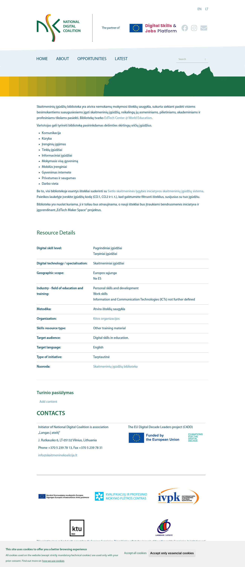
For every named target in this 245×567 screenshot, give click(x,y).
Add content (48, 402)
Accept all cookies (135, 555)
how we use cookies (53, 563)
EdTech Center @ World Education (128, 118)
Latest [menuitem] (121, 59)
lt (206, 9)
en (199, 9)
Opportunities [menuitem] (91, 59)
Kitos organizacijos (106, 319)
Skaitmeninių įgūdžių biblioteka (115, 367)
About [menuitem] (62, 59)
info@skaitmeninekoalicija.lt (57, 455)
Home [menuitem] (42, 59)
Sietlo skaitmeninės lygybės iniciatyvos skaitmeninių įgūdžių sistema (155, 191)
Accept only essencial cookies (172, 555)
